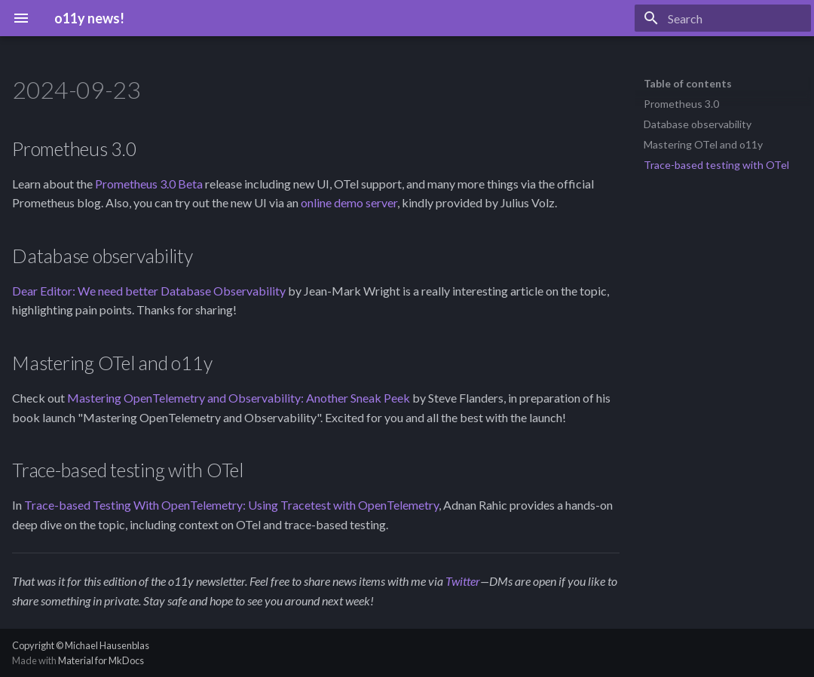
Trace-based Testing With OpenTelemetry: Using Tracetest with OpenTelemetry (231, 505)
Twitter (462, 581)
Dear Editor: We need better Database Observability (149, 290)
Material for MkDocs (101, 660)
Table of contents (688, 83)
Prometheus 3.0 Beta (149, 183)
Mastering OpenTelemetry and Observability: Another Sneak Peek (238, 398)
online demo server (349, 202)
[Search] (723, 18)
